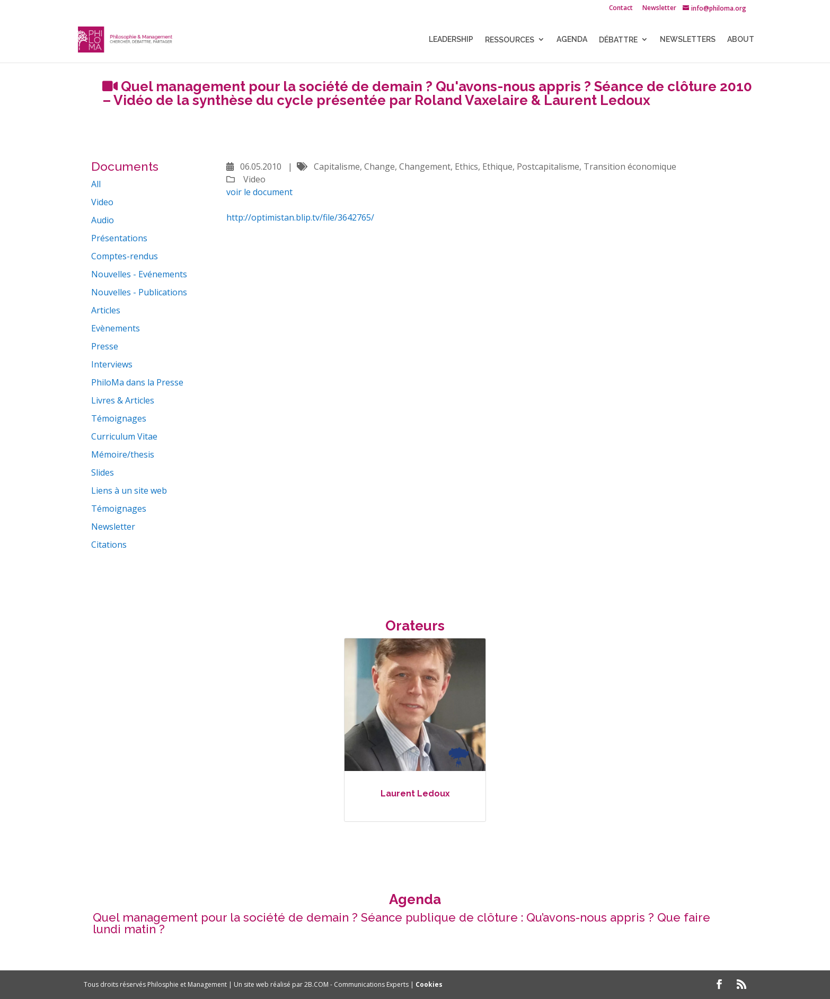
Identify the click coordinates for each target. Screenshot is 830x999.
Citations (109, 544)
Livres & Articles (122, 400)
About (740, 39)
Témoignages (118, 418)
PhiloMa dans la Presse (137, 382)
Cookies (429, 984)
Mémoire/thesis (122, 454)
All (96, 184)
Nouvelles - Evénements (139, 274)
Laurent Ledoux (415, 793)
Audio (102, 220)
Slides (102, 472)
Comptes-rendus (124, 256)
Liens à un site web (129, 490)
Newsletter (659, 8)
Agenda (572, 39)
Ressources (509, 40)
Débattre (618, 40)
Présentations (119, 238)
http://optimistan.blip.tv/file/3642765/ (300, 217)
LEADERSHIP (451, 39)
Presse (104, 346)
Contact (621, 8)
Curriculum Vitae (124, 436)
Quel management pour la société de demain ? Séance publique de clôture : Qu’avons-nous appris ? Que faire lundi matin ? (401, 923)
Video (102, 202)
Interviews (112, 364)
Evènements (115, 328)
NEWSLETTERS (688, 39)
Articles (105, 310)
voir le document (259, 192)
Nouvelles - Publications (139, 292)
